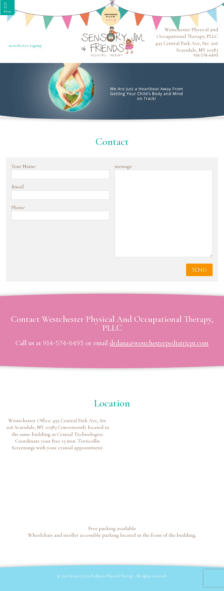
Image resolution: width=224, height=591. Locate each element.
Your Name (23, 166)
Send (199, 270)
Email (17, 186)
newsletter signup (25, 45)
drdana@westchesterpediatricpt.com (159, 343)
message (123, 166)
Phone (18, 207)
